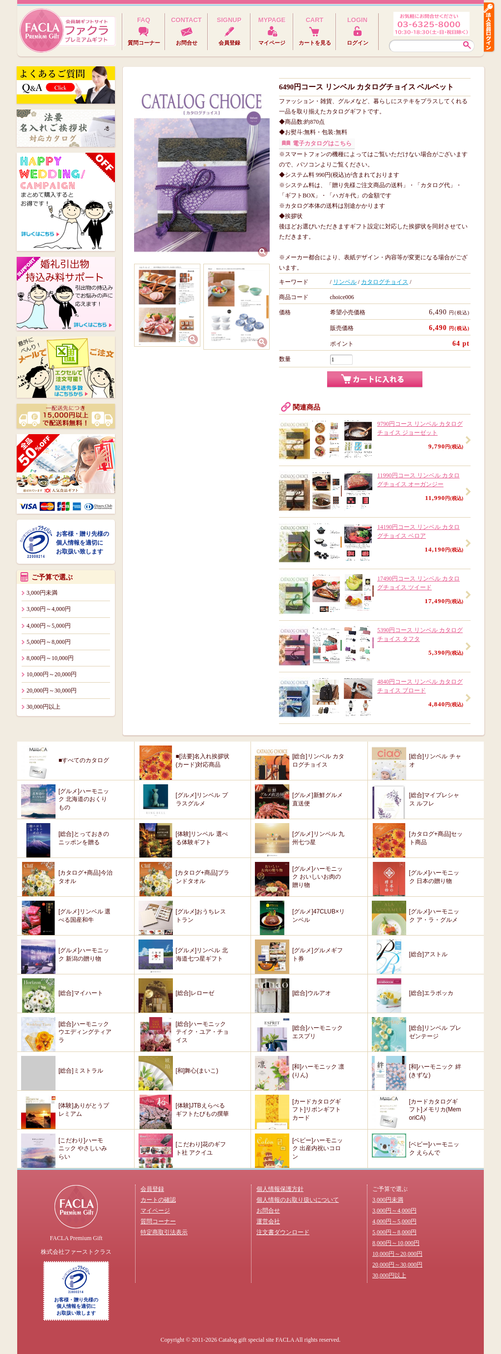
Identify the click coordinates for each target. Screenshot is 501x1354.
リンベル (345, 281)
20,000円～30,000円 (52, 690)
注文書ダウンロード (282, 1232)
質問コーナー (158, 1221)
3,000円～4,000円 (49, 609)
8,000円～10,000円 (50, 658)
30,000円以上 (43, 706)
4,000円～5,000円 (49, 625)
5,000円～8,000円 (49, 641)
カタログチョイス (384, 281)
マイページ (155, 1210)
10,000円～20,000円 (52, 674)
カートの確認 (158, 1199)
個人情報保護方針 (280, 1189)
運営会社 (268, 1221)
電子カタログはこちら (322, 143)
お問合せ (268, 1210)
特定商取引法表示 (164, 1232)
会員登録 (152, 1189)
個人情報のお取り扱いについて (297, 1199)
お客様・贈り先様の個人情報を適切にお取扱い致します (82, 542)
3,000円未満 (42, 592)
